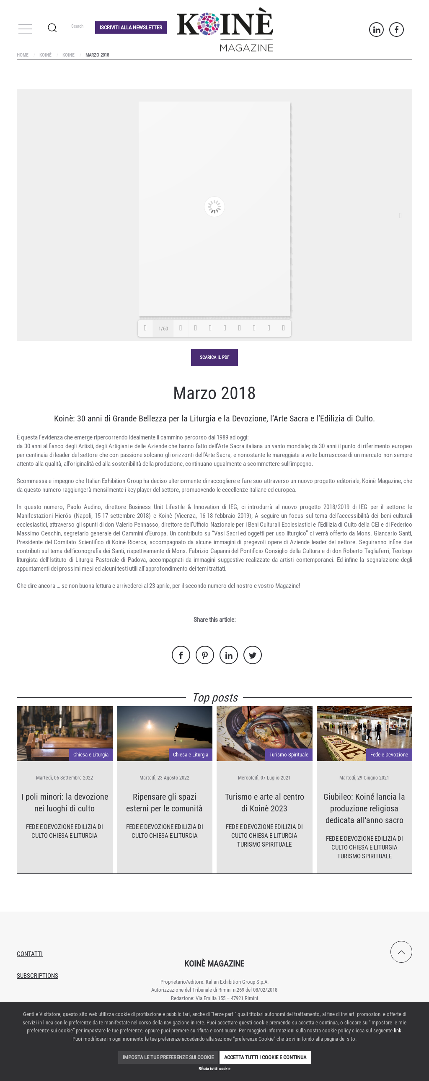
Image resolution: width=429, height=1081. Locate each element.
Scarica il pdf (214, 357)
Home (22, 55)
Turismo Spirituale (288, 754)
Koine (68, 55)
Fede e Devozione (49, 827)
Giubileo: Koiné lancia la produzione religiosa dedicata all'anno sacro (364, 808)
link (397, 1030)
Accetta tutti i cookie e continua (265, 1057)
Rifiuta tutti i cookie (214, 1068)
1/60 (163, 328)
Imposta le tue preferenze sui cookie (168, 1057)
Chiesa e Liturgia (91, 754)
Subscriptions (37, 976)
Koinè (45, 55)
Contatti (30, 954)
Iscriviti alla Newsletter (131, 27)
